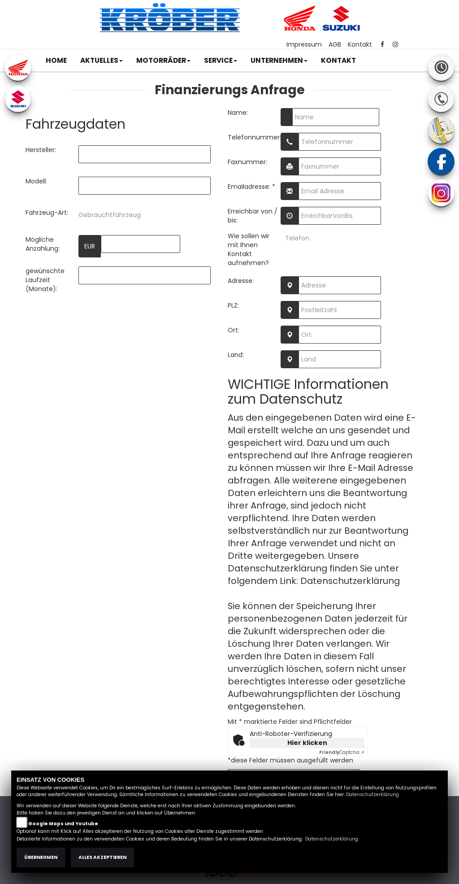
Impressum (304, 44)
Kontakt (360, 44)
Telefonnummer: (254, 137)
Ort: (233, 330)
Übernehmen (40, 857)
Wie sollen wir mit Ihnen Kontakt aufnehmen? (248, 249)
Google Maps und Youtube (63, 823)
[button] (102, 60)
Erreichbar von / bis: (252, 216)
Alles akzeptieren (102, 857)
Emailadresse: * (251, 186)
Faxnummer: (247, 161)
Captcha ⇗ (341, 752)
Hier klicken (307, 742)
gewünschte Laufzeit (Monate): (45, 279)
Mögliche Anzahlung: (43, 244)
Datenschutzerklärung (350, 581)
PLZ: (233, 305)
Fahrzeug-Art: (47, 212)
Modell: (36, 181)
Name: (238, 112)
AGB (335, 44)
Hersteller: (41, 149)
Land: (236, 354)
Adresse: (241, 280)
